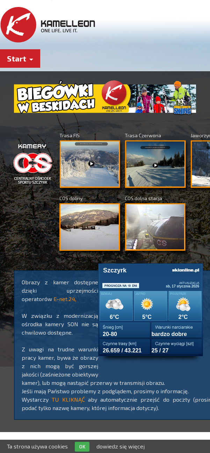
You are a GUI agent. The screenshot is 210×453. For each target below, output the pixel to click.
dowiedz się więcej (120, 446)
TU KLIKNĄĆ (68, 399)
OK (82, 447)
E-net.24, (64, 298)
